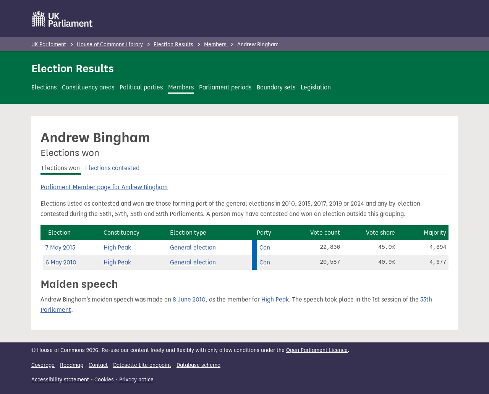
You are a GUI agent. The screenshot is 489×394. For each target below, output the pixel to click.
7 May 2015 (60, 247)
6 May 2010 (60, 262)
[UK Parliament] (62, 19)
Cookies (104, 379)
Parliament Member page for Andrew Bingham (104, 187)
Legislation (316, 87)
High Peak (117, 247)
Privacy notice (136, 379)
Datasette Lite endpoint (142, 365)
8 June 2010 (189, 299)
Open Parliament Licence (317, 350)
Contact (98, 365)
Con (264, 247)
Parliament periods (225, 87)
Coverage (43, 365)
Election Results (173, 44)
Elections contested (112, 168)
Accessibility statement (60, 379)
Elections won (61, 168)
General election (193, 247)
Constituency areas (88, 87)
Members (216, 44)
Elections (44, 87)
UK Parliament (48, 44)
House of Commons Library (110, 44)
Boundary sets (276, 87)
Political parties (141, 87)
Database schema (198, 365)
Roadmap (71, 365)
